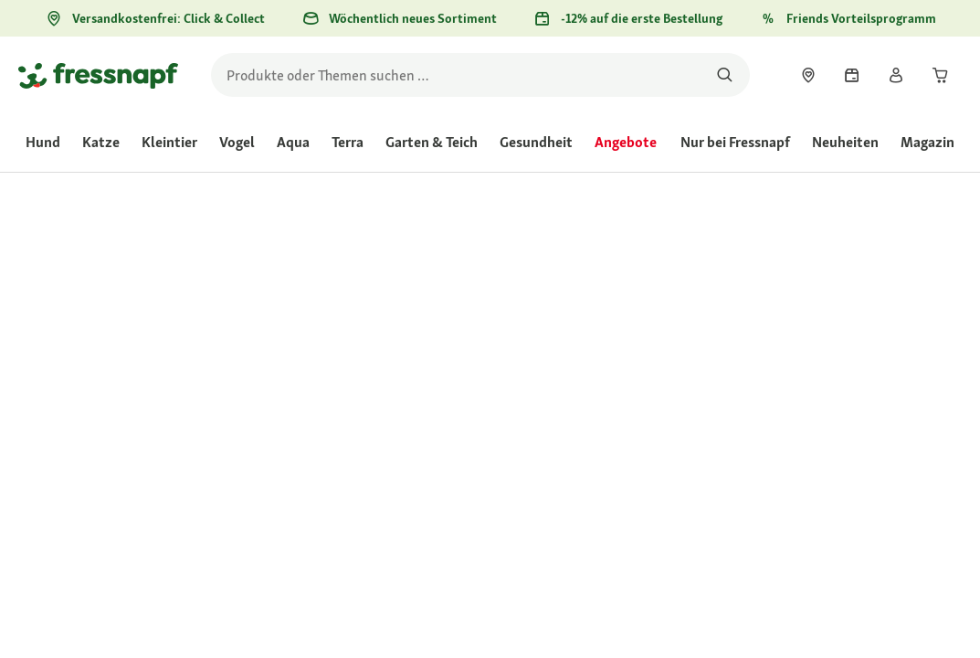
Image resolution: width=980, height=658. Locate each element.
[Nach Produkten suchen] (725, 75)
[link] (808, 75)
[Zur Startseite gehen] (98, 75)
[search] (480, 75)
